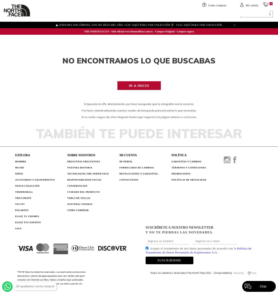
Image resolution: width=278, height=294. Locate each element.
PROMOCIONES (181, 174)
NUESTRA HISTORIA (79, 167)
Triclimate (23, 198)
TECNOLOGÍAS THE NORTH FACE (88, 174)
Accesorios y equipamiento (97, 14)
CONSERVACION (77, 186)
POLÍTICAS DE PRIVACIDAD (189, 180)
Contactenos (128, 180)
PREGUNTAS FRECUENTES (83, 161)
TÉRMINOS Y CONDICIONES (189, 167)
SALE (183, 14)
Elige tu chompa (27, 216)
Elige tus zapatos (28, 222)
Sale (18, 228)
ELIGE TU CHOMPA (163, 14)
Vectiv (20, 204)
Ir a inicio (139, 85)
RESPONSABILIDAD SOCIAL (84, 180)
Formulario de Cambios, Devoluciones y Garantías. (138, 170)
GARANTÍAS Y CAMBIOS (187, 161)
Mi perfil (126, 161)
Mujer (55, 14)
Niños (68, 14)
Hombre (20, 161)
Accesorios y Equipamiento (35, 180)
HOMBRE (40, 14)
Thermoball (24, 192)
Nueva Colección (27, 186)
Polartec (22, 210)
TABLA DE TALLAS (78, 198)
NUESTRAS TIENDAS (79, 204)
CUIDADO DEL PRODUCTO (83, 192)
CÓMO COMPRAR (78, 210)
